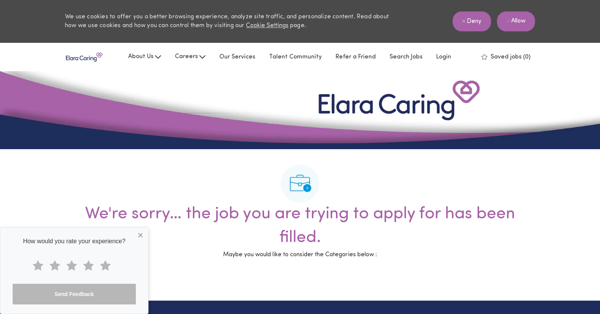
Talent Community (295, 57)
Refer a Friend (356, 57)
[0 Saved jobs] (505, 57)
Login (443, 57)
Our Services (237, 57)
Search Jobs (406, 57)
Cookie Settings (267, 26)
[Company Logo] (84, 57)
